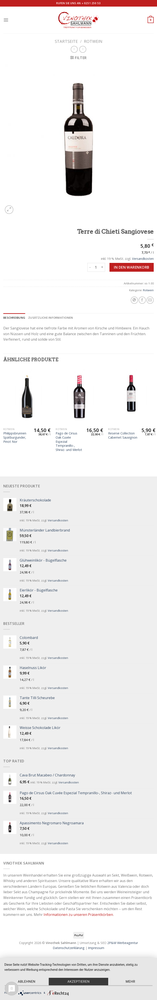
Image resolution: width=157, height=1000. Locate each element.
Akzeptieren (78, 982)
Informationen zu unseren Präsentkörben (78, 914)
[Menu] (6, 19)
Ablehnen (26, 982)
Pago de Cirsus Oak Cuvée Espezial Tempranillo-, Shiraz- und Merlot (69, 441)
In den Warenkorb (131, 267)
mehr (130, 982)
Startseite (66, 41)
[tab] (14, 317)
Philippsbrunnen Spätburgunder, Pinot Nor (14, 437)
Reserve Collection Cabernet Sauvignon (122, 435)
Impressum (96, 948)
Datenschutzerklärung (69, 948)
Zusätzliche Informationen (50, 318)
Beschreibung (14, 318)
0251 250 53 (92, 3)
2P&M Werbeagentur (122, 943)
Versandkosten (143, 259)
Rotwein (93, 41)
